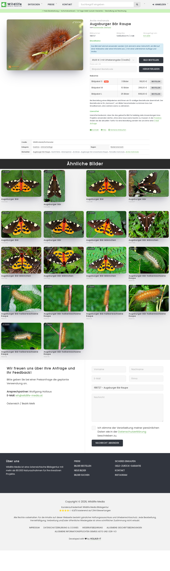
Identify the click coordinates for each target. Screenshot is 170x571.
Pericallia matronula (116, 152)
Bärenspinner (67, 152)
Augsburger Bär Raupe (110, 24)
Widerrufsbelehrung (92, 527)
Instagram (121, 475)
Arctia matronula (99, 20)
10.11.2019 (146, 36)
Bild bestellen (151, 60)
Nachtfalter (55, 152)
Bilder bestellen (82, 465)
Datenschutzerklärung (132, 431)
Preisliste (157, 118)
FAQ (103, 130)
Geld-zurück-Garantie (128, 465)
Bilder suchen (81, 475)
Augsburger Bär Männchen (101, 240)
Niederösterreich (117, 147)
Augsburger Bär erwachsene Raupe (94, 152)
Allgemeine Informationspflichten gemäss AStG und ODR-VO (86, 531)
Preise (77, 461)
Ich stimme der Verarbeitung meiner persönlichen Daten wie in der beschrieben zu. (128, 431)
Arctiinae (76, 152)
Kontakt (94, 130)
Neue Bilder (80, 470)
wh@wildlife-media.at (29, 395)
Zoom (77, 22)
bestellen (156, 81)
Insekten (36, 147)
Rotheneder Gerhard (102, 27)
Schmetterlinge (47, 147)
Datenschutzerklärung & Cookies (60, 527)
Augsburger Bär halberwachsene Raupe (147, 277)
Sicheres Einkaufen (117, 130)
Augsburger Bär (10, 199)
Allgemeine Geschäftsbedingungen (124, 527)
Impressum (34, 527)
